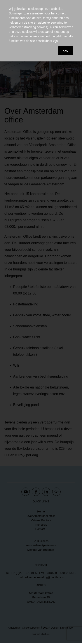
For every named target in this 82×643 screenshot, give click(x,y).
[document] (41, 321)
